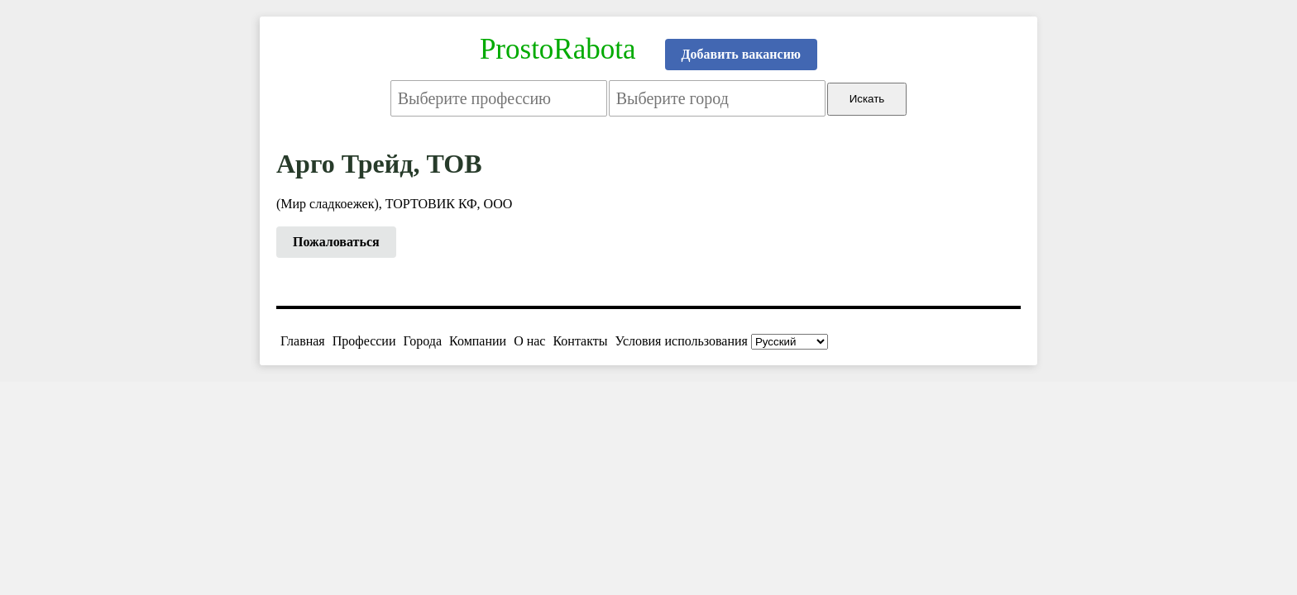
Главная (302, 341)
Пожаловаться (336, 242)
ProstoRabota (558, 49)
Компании (477, 341)
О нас (529, 341)
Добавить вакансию (742, 54)
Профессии (364, 341)
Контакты (580, 341)
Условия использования (681, 341)
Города (422, 341)
